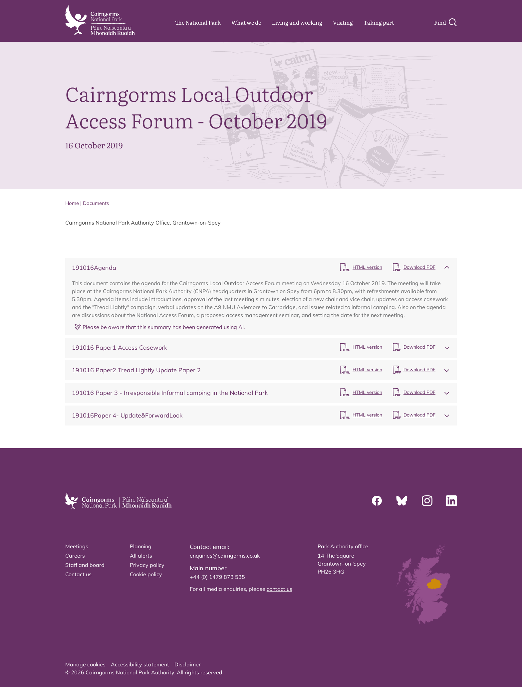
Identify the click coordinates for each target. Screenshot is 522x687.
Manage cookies (85, 664)
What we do (246, 22)
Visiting (343, 22)
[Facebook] (377, 500)
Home (72, 203)
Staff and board (85, 565)
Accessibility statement (140, 664)
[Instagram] (427, 500)
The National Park (198, 22)
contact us (279, 589)
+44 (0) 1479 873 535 (217, 577)
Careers (75, 555)
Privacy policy (147, 565)
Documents (96, 203)
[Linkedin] (451, 500)
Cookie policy (146, 574)
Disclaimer (187, 664)
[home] (100, 20)
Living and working (297, 22)
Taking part (379, 22)
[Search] (445, 22)
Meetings (76, 546)
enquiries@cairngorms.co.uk (225, 555)
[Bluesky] (402, 500)
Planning (140, 546)
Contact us (78, 574)
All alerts (141, 555)
